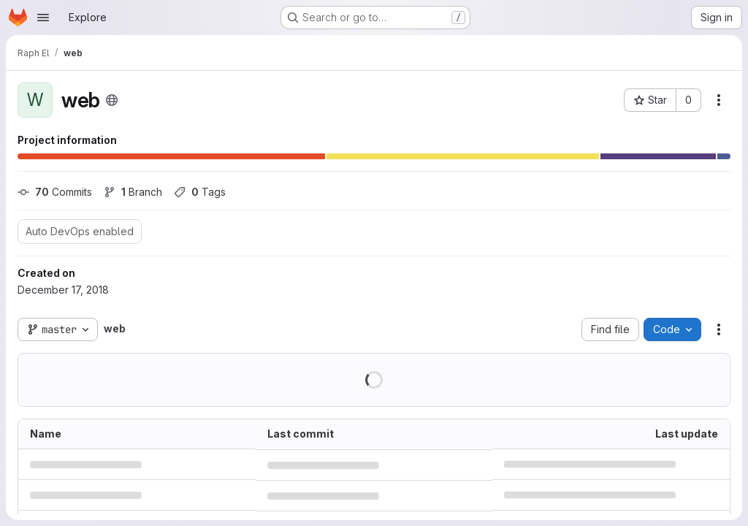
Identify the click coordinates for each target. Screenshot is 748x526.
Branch (133, 192)
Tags (200, 192)
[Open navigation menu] (43, 17)
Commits (55, 192)
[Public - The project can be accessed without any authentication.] (112, 100)
